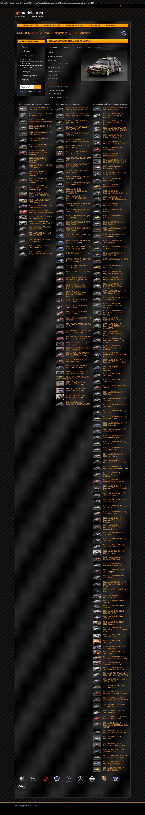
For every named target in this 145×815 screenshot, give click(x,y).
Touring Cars (27, 59)
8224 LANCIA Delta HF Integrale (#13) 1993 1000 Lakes (113, 333)
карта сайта (119, 6)
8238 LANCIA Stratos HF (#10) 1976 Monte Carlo (115, 418)
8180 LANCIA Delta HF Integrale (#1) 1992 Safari (113, 272)
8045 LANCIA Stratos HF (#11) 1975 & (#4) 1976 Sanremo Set (115, 161)
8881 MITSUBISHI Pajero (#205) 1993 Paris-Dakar (76, 396)
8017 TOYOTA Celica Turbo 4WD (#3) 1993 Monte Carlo (77, 108)
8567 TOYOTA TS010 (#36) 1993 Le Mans (76, 300)
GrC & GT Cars (28, 55)
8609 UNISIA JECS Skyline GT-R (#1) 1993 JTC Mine (78, 331)
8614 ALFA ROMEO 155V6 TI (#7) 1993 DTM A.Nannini (77, 354)
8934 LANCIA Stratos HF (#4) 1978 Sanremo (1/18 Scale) (114, 668)
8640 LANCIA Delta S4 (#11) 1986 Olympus (114, 617)
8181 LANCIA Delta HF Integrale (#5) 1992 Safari (113, 279)
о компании (94, 25)
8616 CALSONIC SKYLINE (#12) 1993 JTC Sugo (76, 366)
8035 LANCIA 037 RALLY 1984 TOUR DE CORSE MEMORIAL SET (115, 130)
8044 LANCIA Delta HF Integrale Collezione (112, 155)
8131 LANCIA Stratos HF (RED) (115, 259)
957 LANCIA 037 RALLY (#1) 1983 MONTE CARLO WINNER (115, 674)
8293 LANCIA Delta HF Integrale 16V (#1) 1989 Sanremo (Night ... (112, 527)
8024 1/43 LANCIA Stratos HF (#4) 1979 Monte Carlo (114, 108)
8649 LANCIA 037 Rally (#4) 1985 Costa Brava (114, 636)
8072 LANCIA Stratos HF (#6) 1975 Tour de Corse (114, 235)
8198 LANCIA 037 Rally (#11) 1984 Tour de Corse (114, 292)
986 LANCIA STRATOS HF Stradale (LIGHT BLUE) (113, 763)
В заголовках (36, 92)
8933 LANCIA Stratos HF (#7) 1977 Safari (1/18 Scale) (114, 663)
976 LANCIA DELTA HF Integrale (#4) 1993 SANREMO (115, 731)
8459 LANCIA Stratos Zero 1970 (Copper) (113, 571)
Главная (25, 47)
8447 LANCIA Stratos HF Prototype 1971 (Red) (113, 558)
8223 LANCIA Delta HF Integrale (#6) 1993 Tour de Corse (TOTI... (113, 326)
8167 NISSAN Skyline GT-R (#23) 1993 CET (77, 171)
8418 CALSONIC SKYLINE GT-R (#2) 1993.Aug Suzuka (78, 248)
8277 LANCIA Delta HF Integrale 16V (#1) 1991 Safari (114, 461)
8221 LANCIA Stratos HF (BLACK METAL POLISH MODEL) (113, 313)
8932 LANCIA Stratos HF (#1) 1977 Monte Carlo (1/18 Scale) (115, 658)
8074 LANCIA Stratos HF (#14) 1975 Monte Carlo (115, 248)
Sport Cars (26, 63)
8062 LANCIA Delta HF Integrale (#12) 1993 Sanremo (114, 198)
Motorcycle (26, 72)
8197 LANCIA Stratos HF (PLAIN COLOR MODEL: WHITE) (113, 286)
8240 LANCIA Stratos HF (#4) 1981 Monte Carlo (114, 430)
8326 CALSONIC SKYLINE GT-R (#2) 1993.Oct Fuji (78, 235)
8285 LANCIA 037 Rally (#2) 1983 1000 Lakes (114, 494)
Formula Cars (27, 68)
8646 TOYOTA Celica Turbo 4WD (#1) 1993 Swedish (77, 373)
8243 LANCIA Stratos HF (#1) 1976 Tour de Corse (114, 449)
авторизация (127, 6)
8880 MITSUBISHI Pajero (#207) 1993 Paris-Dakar (76, 390)
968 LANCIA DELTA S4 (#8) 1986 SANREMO (114, 711)
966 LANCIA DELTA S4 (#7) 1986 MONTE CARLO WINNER (115, 699)
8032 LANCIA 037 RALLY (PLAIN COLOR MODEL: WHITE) (113, 116)
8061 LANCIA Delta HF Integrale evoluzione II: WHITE (115, 192)
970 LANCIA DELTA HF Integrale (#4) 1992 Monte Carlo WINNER (115, 725)
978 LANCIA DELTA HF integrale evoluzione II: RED (114, 744)
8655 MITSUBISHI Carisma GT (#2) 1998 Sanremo (41, 217)
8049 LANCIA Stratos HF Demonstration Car (113, 167)
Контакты (25, 80)
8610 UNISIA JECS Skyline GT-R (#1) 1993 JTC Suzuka (78, 337)
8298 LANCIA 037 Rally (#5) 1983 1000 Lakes (114, 546)
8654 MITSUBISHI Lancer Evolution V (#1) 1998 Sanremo (41, 212)
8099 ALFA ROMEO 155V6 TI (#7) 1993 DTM (77, 165)
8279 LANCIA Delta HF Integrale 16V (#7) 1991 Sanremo (112, 475)
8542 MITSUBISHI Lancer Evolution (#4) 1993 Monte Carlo (76, 294)
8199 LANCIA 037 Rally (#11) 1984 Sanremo (114, 298)
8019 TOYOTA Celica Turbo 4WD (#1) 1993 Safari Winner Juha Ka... (77, 116)
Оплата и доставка (29, 76)
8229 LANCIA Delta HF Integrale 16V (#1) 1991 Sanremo (112, 368)
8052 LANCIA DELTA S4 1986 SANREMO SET (114, 173)
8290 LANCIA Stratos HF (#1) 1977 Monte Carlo (114, 507)
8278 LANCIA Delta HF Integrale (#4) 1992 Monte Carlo (115, 467)
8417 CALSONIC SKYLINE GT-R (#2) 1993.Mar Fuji (78, 241)
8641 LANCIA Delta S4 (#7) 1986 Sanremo (113, 623)
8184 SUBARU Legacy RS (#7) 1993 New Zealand (78, 178)
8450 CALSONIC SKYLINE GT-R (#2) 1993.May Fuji (78, 260)
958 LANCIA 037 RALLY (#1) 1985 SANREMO (114, 680)
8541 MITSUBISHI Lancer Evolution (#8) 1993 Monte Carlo (76, 287)
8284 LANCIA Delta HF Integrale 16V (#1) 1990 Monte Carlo (115, 488)
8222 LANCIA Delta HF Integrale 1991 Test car (112, 319)
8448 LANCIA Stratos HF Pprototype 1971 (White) (113, 564)
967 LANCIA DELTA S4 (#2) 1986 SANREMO (114, 705)
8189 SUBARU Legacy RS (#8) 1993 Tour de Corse (78, 184)
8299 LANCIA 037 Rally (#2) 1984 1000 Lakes (114, 552)
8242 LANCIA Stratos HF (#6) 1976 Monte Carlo (114, 443)
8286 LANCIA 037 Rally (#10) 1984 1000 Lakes (114, 500)
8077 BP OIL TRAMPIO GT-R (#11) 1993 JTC (77, 147)
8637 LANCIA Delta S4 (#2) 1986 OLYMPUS (113, 612)
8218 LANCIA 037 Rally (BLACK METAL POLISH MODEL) (112, 305)
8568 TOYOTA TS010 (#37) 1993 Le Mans (76, 306)
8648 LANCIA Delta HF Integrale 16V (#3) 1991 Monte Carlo (115, 629)
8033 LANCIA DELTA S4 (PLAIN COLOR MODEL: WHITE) (113, 123)
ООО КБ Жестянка (30, 806)
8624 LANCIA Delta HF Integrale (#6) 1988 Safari (113, 596)
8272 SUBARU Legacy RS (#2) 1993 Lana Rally (78, 210)
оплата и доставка (74, 25)
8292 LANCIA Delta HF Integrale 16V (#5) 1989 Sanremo (112, 520)
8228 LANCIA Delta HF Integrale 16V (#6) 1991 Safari (114, 361)
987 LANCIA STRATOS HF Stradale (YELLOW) (113, 769)
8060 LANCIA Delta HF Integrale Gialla (112, 186)
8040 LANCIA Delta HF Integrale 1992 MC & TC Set (114, 142)
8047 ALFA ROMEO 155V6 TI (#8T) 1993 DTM (77, 128)
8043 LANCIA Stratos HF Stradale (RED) (113, 149)
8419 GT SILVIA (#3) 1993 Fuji (78, 253)
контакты (111, 25)
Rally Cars (26, 51)
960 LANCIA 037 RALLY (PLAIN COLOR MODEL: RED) (115, 692)
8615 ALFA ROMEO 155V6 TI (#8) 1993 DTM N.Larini (77, 360)
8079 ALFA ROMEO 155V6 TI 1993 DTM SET (77, 153)
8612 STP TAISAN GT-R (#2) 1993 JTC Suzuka (77, 349)
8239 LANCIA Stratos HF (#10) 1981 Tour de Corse (115, 424)
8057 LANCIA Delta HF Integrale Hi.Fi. (112, 179)
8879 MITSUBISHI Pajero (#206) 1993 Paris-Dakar (76, 383)
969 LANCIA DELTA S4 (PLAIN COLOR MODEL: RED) (115, 718)
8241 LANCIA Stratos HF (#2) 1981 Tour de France (114, 436)
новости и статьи (52, 25)
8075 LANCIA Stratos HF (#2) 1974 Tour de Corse (114, 254)
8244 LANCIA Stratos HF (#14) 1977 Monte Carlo (115, 455)
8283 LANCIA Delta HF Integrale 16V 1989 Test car (113, 481)
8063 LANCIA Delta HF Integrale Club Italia (112, 204)
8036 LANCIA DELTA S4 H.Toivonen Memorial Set (113, 136)
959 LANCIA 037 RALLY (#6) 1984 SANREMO (114, 686)
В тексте (25, 92)
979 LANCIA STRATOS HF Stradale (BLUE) (113, 750)
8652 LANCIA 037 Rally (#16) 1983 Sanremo (114, 647)
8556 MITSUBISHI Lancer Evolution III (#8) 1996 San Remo (39, 195)
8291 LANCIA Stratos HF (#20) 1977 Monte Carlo (115, 513)
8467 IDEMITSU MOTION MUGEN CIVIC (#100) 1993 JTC (77, 280)
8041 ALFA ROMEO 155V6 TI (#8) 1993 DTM (77, 122)
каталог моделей (30, 25)
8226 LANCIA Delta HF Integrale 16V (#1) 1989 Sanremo (112, 348)
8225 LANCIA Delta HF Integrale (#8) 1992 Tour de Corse (113, 340)
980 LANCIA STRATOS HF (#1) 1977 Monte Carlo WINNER (115, 757)
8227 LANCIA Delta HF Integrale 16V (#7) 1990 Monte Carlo (115, 355)
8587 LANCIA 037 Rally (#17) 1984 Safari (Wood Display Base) (114, 584)
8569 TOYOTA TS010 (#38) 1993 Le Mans (76, 313)
